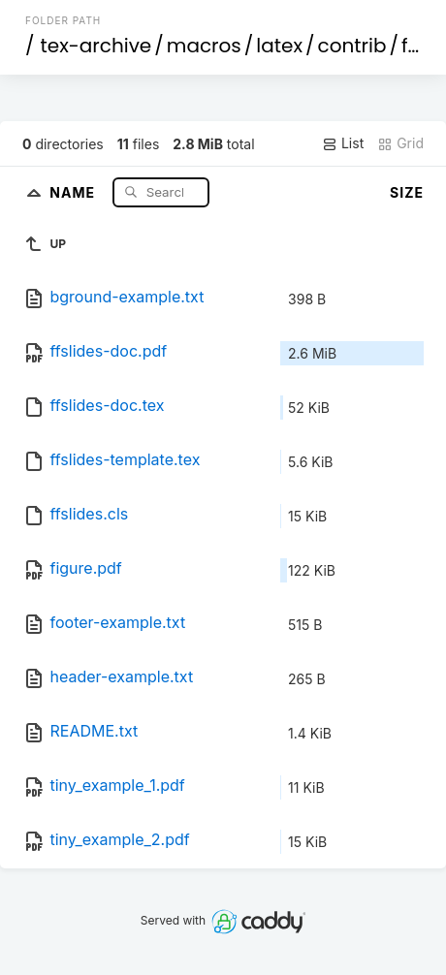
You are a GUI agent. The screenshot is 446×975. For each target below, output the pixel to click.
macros (204, 45)
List (343, 143)
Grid (400, 143)
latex (279, 45)
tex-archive (96, 45)
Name (74, 191)
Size (407, 192)
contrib (352, 45)
